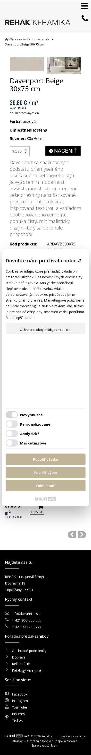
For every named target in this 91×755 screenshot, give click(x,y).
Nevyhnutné (31, 414)
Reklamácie (21, 663)
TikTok (17, 720)
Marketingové (33, 442)
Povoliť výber (45, 472)
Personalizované (35, 424)
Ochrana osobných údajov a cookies (45, 330)
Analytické (30, 433)
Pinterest (19, 713)
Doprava (18, 657)
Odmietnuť (45, 486)
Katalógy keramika (26, 670)
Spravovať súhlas (43, 745)
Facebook (19, 694)
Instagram (20, 700)
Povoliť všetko (45, 459)
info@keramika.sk (26, 613)
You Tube (19, 707)
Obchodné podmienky (29, 650)
